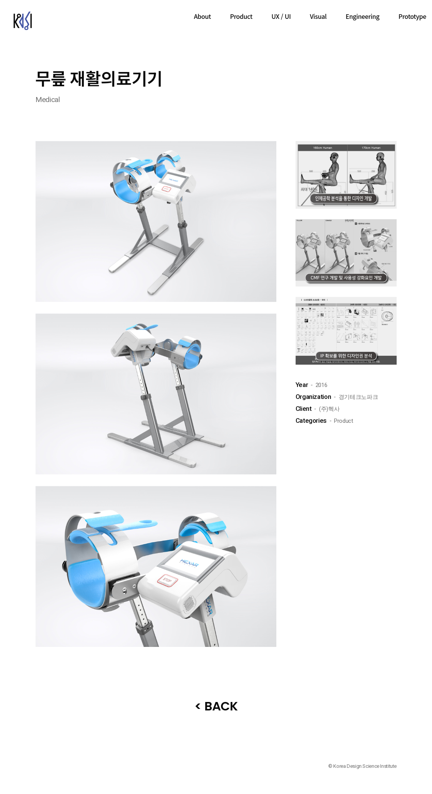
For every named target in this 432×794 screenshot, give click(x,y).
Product (241, 16)
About (202, 16)
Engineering (362, 16)
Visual (318, 16)
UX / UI (281, 16)
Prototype (412, 16)
